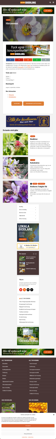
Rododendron (34, 163)
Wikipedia (11, 95)
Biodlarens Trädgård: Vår (38, 186)
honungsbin (21, 67)
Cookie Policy (24, 437)
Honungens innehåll (34, 372)
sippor (28, 65)
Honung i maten (33, 381)
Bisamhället (5, 366)
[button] (54, 414)
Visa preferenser (28, 433)
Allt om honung (22, 218)
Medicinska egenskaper (35, 378)
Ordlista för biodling (6, 390)
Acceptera (28, 425)
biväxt (29, 67)
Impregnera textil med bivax (25, 314)
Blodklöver (34, 139)
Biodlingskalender (6, 369)
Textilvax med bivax (23, 312)
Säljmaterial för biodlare (8, 381)
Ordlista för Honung (34, 393)
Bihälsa (4, 378)
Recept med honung (34, 384)
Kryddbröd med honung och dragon (27, 309)
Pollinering (4, 372)
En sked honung (23, 317)
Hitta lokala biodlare (7, 384)
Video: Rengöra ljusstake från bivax (27, 301)
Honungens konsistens (35, 369)
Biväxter (32, 136)
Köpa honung (22, 319)
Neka (28, 429)
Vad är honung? (33, 363)
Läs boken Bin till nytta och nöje (33, 103)
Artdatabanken (12, 97)
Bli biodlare (17, 103)
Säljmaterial (22, 215)
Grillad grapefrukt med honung (26, 322)
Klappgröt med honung (24, 306)
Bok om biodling (23, 209)
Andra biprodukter (34, 387)
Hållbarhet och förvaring (35, 375)
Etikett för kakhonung (31, 268)
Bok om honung (33, 390)
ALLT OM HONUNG (25, 298)
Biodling (21, 206)
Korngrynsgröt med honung (25, 304)
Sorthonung (32, 366)
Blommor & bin (41, 183)
